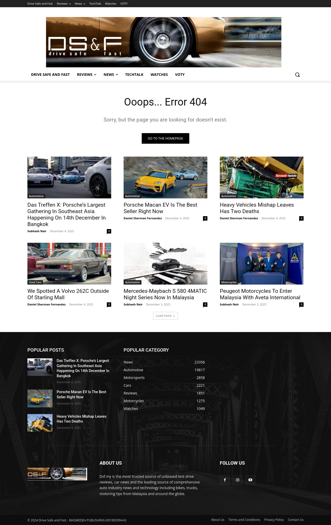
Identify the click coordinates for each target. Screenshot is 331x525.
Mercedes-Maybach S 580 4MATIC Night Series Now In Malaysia (165, 294)
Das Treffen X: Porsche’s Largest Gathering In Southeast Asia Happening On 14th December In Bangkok (66, 214)
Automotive (36, 196)
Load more (165, 315)
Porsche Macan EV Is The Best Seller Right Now (160, 208)
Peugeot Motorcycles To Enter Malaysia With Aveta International (260, 294)
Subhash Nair (37, 231)
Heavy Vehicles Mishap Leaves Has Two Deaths (257, 208)
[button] (297, 74)
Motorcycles (228, 282)
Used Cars (35, 282)
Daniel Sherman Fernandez (143, 218)
